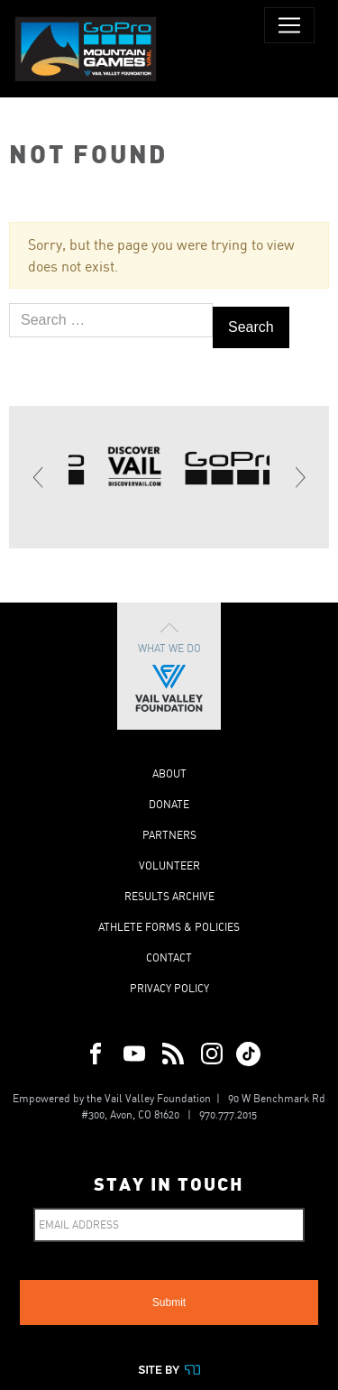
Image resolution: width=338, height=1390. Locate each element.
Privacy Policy (169, 988)
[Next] (299, 477)
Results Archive (169, 896)
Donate (169, 804)
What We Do (169, 666)
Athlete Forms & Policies (169, 927)
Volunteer (169, 865)
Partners (169, 835)
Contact (169, 957)
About (169, 773)
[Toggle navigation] (289, 25)
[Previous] (39, 477)
